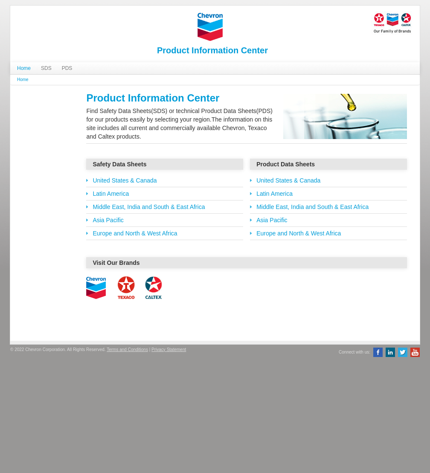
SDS (46, 68)
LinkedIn (390, 352)
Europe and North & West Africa (135, 233)
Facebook (378, 352)
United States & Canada (125, 180)
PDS (67, 68)
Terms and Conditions (127, 349)
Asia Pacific (108, 220)
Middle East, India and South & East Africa (149, 206)
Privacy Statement (168, 349)
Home (24, 68)
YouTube (415, 352)
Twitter (402, 352)
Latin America (111, 193)
